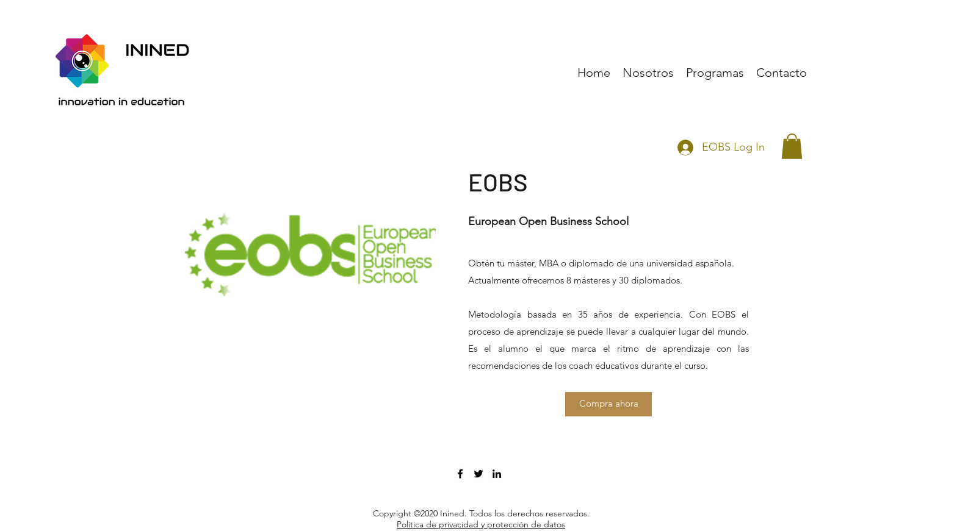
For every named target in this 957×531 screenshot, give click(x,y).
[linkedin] (497, 474)
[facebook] (460, 474)
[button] (792, 146)
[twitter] (478, 474)
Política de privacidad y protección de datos (481, 524)
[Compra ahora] (608, 404)
